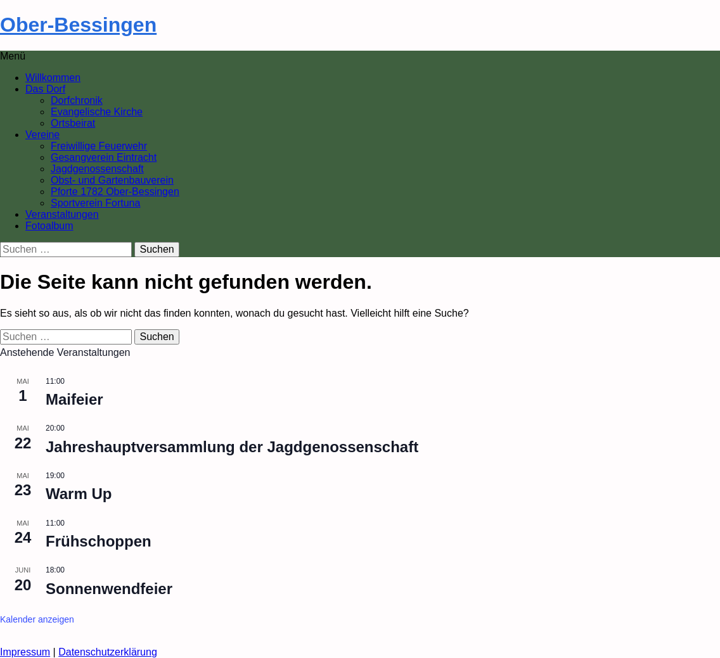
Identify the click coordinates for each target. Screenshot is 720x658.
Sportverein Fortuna (95, 203)
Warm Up (79, 493)
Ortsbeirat (73, 123)
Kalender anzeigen (37, 619)
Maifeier (74, 399)
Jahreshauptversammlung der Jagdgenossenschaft (232, 446)
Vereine (42, 134)
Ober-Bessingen (78, 24)
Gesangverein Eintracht (104, 157)
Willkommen (52, 77)
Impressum (25, 652)
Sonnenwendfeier (109, 588)
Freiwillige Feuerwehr (99, 146)
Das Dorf (45, 89)
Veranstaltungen (62, 214)
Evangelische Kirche (97, 111)
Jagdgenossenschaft (97, 168)
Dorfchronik (77, 100)
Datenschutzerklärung (107, 652)
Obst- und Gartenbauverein (112, 180)
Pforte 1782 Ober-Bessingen (115, 191)
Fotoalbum (49, 225)
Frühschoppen (98, 541)
